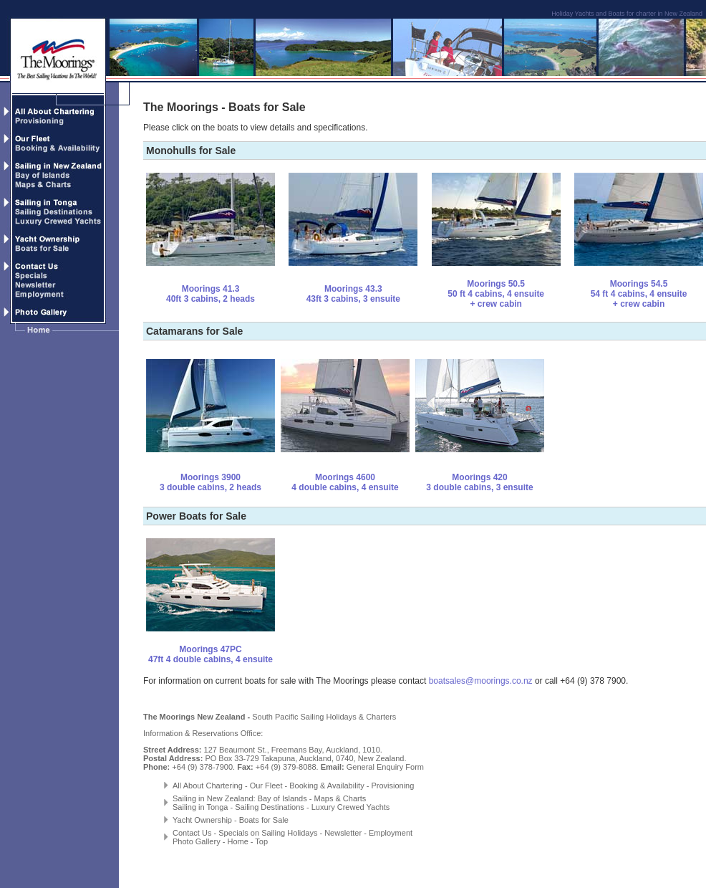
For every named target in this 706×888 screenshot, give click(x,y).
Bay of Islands (282, 798)
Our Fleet (265, 785)
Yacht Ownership (202, 820)
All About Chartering (208, 785)
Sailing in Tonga (200, 807)
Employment (390, 833)
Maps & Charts (340, 798)
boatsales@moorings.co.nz (481, 681)
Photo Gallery (197, 841)
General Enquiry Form (385, 767)
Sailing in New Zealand (213, 798)
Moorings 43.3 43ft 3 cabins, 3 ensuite (353, 294)
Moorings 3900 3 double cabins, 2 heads (210, 482)
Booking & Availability (326, 785)
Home (237, 841)
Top (261, 841)
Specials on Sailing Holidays (267, 833)
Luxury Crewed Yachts (350, 807)
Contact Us (192, 833)
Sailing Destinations (269, 807)
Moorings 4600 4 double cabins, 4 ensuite (344, 482)
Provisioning (392, 785)
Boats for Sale (264, 820)
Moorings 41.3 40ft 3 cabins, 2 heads (210, 294)
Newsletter (343, 833)
